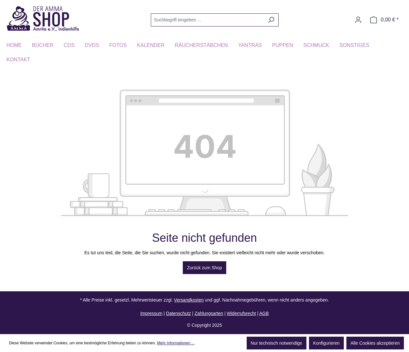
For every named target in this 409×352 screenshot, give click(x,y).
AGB (264, 313)
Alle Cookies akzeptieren (375, 343)
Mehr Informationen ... (175, 343)
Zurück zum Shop (204, 267)
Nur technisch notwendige (276, 343)
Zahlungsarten (209, 313)
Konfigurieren (326, 343)
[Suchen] (271, 20)
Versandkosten (189, 299)
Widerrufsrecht (241, 313)
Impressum (151, 313)
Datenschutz (178, 313)
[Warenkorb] (384, 19)
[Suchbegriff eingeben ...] (207, 20)
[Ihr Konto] (358, 19)
